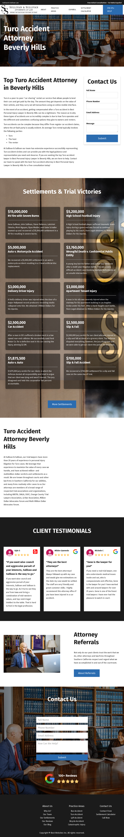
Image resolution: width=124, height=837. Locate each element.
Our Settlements (47, 818)
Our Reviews (47, 821)
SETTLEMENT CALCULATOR (86, 9)
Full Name (90, 90)
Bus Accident (76, 811)
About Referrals (86, 673)
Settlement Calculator (106, 814)
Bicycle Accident (76, 821)
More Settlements (62, 404)
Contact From (106, 811)
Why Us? (47, 811)
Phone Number (93, 101)
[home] (19, 10)
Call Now (106, 818)
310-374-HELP (111, 9)
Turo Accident (76, 814)
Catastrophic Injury (76, 824)
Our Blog (47, 824)
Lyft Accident (76, 818)
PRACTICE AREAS (55, 9)
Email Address (92, 113)
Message (90, 124)
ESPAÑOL (72, 10)
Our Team (47, 814)
